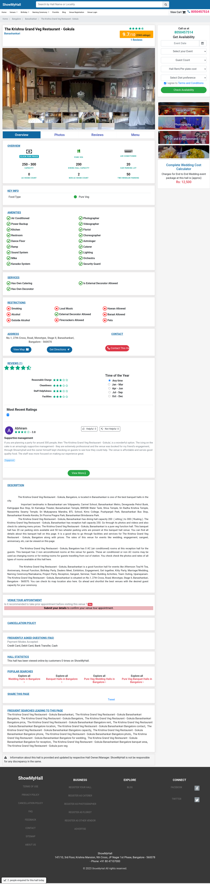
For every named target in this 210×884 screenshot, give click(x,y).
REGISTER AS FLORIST (80, 812)
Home (4, 12)
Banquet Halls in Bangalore (62, 680)
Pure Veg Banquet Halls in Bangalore (137, 680)
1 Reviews (136, 39)
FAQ (30, 811)
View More (79, 473)
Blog (64, 12)
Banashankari (12, 33)
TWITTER (185, 799)
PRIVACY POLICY (30, 795)
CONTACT (30, 828)
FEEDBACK (30, 819)
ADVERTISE (80, 829)
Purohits (55, 12)
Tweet (111, 699)
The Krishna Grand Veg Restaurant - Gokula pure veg (37, 745)
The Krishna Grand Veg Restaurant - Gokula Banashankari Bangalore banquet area (100, 741)
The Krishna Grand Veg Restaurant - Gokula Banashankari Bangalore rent (69, 722)
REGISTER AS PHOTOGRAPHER (80, 804)
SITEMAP (30, 836)
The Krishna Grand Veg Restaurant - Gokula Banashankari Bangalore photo (88, 734)
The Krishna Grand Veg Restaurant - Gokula (40, 29)
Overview (21, 135)
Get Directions (59, 349)
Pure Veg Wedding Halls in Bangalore (99, 680)
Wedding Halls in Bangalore (24, 680)
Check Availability (184, 89)
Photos (59, 135)
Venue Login (92, 12)
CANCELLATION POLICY (30, 803)
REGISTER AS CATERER (80, 795)
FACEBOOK (185, 788)
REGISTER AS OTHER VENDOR (80, 820)
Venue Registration (76, 12)
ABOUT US (30, 844)
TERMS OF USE (30, 786)
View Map (21, 349)
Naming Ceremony (40, 12)
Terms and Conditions (190, 83)
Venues (13, 12)
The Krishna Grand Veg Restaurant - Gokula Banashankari (40, 714)
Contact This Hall (118, 348)
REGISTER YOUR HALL (80, 787)
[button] (13, 88)
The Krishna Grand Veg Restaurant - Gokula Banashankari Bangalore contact (101, 726)
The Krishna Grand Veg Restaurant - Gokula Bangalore (52, 718)
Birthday (24, 12)
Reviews (97, 135)
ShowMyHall (12, 5)
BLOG (130, 787)
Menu (135, 135)
